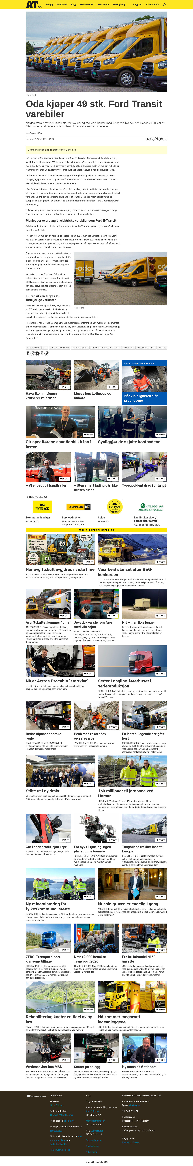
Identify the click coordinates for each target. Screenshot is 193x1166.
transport (128, 348)
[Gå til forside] (34, 4)
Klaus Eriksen (56, 1105)
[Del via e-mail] (161, 139)
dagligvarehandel (146, 348)
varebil (162, 348)
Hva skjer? (103, 4)
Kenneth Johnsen (130, 1142)
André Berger (92, 1111)
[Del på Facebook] (148, 139)
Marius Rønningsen (95, 1120)
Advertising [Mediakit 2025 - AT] (91, 1152)
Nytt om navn (87, 4)
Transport (62, 4)
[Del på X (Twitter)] (152, 139)
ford (117, 348)
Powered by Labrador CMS (96, 1162)
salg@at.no (97, 1130)
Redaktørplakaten (58, 1144)
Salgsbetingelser (94, 1140)
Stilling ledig (119, 4)
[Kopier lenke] (165, 139)
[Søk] (164, 4)
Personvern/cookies (60, 1149)
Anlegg (49, 4)
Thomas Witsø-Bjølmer (61, 1115)
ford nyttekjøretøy (101, 348)
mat (45, 348)
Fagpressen (56, 1130)
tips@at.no (69, 1120)
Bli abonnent (152, 4)
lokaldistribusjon (59, 348)
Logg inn (137, 4)
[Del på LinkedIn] (156, 139)
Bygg (73, 4)
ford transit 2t (80, 348)
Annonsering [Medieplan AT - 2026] (92, 1146)
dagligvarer (33, 348)
